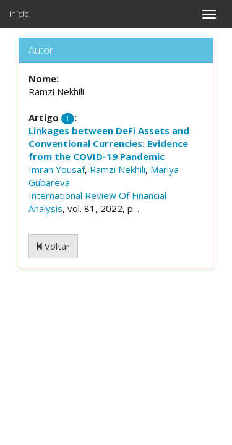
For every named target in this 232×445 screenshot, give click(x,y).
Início (19, 13)
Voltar (53, 246)
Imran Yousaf (56, 169)
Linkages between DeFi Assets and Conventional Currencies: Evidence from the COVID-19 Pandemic (108, 143)
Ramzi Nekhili (117, 169)
